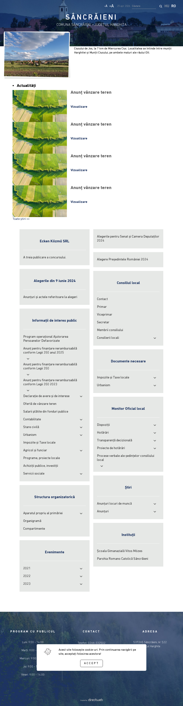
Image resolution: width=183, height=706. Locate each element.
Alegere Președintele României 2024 (122, 259)
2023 (27, 584)
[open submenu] (155, 338)
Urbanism (29, 435)
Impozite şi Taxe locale (39, 442)
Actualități (26, 86)
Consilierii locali (108, 338)
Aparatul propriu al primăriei (43, 513)
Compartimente (34, 529)
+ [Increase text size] (111, 6)
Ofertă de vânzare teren (39, 404)
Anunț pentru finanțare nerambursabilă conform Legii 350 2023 (50, 382)
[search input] (144, 6)
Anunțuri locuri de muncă (114, 504)
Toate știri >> (21, 219)
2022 (27, 576)
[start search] (160, 6)
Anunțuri (103, 511)
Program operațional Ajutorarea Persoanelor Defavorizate (45, 339)
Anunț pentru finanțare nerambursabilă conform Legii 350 (50, 366)
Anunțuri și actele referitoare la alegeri (50, 297)
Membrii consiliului (110, 330)
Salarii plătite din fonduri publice (45, 411)
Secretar (103, 322)
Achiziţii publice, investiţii (40, 466)
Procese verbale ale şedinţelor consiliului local (125, 458)
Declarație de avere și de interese (46, 396)
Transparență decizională (114, 440)
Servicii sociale (33, 473)
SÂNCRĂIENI (91, 17)
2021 (27, 568)
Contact (102, 299)
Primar (102, 307)
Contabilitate (32, 419)
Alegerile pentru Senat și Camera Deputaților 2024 (128, 239)
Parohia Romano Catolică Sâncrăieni (122, 559)
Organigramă (32, 521)
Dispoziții (103, 425)
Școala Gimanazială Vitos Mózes (119, 551)
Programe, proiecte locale (41, 458)
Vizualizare (79, 106)
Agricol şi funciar (35, 450)
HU (167, 6)
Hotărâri (103, 433)
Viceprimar (104, 314)
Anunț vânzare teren (91, 92)
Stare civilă (31, 427)
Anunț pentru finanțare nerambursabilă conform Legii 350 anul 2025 (50, 350)
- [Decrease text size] (105, 6)
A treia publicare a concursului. (44, 257)
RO (173, 6)
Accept (91, 663)
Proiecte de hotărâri (111, 448)
